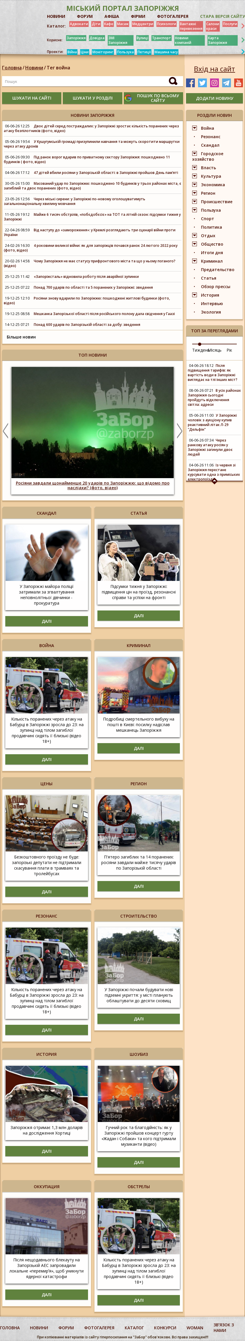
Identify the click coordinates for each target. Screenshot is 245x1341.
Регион (208, 193)
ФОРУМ (85, 16)
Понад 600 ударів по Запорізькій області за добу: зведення (87, 324)
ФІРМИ (138, 16)
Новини (34, 67)
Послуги (230, 23)
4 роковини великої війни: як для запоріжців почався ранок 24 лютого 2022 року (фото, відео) (91, 248)
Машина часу (166, 51)
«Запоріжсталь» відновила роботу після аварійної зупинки (86, 276)
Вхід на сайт (214, 69)
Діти (96, 23)
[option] (92, 430)
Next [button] (179, 431)
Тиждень (201, 350)
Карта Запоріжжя (217, 40)
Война (207, 128)
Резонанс (210, 136)
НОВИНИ (56, 16)
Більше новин (21, 337)
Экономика (213, 184)
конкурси (165, 1327)
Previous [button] (5, 431)
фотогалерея (99, 1327)
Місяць (215, 350)
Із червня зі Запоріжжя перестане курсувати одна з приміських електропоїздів (214, 472)
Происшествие (216, 201)
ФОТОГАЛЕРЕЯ (172, 16)
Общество (212, 244)
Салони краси (212, 26)
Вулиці (142, 37)
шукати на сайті (31, 98)
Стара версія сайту (222, 16)
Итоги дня (212, 252)
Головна (12, 67)
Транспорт (161, 37)
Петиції (144, 51)
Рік (229, 350)
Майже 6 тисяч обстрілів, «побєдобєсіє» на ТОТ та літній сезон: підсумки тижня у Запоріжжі (92, 217)
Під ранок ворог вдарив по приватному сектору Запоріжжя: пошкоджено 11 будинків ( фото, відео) (87, 159)
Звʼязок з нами (224, 1327)
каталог (134, 1327)
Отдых (208, 235)
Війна (72, 51)
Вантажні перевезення (191, 26)
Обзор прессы (215, 286)
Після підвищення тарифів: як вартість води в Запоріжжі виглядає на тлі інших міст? (212, 372)
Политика (211, 227)
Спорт (207, 218)
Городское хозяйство (207, 156)
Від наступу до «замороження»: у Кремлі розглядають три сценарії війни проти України (89, 232)
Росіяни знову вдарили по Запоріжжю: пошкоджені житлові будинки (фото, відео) (87, 300)
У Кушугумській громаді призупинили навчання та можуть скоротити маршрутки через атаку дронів (92, 144)
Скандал (210, 145)
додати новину (214, 98)
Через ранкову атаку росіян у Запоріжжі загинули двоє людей (210, 447)
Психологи (166, 23)
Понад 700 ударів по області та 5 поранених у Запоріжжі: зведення (93, 287)
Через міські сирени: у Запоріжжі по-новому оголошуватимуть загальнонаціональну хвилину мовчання (74, 201)
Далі (47, 621)
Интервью (212, 303)
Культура (211, 176)
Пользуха (125, 51)
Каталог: (56, 26)
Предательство (217, 269)
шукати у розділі (93, 98)
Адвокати (79, 23)
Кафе (108, 23)
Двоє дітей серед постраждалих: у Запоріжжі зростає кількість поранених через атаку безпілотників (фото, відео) (91, 128)
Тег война (58, 67)
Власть (208, 167)
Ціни (85, 51)
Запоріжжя (76, 37)
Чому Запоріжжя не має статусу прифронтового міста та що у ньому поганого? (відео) (89, 263)
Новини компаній (183, 40)
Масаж (123, 23)
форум (66, 1327)
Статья (208, 278)
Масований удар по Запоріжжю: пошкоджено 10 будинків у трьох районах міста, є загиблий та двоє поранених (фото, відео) (92, 186)
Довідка (96, 37)
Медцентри (142, 23)
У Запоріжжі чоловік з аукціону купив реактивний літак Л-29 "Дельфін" (212, 422)
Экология (211, 312)
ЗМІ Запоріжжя (117, 40)
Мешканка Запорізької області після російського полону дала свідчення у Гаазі (104, 313)
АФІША (111, 16)
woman (195, 1327)
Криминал (212, 261)
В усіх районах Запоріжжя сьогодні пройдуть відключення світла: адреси (214, 397)
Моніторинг (102, 51)
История (210, 295)
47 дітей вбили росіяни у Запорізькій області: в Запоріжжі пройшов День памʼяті (106, 172)
